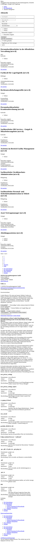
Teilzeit (5, 30)
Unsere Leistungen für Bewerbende (15, 506)
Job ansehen (4, 69)
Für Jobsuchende (8, 270)
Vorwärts (6, 264)
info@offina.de (4, 281)
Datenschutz (22, 287)
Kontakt (6, 273)
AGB (2, 538)
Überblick (9, 505)
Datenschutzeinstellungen (7, 287)
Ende (5, 266)
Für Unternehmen (8, 268)
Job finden (3, 37)
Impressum (16, 287)
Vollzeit (5, 28)
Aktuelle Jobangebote (12, 507)
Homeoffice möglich (9, 34)
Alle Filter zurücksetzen (6, 38)
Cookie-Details (16, 315)
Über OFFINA (7, 271)
